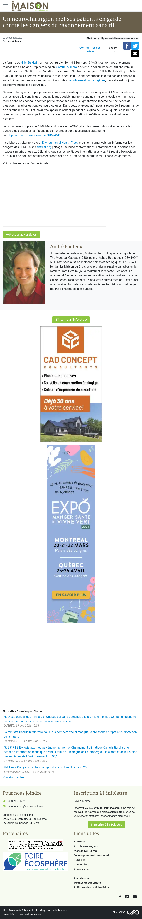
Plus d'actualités (13, 777)
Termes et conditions (88, 882)
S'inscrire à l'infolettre (71, 319)
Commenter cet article (89, 49)
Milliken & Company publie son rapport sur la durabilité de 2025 (45, 767)
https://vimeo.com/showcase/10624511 (34, 135)
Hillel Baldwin (29, 62)
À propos (79, 841)
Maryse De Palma (85, 850)
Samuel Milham (66, 67)
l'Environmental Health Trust (59, 142)
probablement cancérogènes (86, 80)
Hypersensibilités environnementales (119, 38)
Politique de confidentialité (91, 887)
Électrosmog (93, 38)
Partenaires (81, 864)
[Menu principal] (5, 5)
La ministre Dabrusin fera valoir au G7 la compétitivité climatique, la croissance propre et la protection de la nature (70, 734)
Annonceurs (81, 869)
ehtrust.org (44, 147)
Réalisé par (119, 912)
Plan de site (81, 878)
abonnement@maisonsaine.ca (26, 806)
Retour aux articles (21, 234)
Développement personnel (91, 855)
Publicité (79, 860)
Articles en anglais (86, 846)
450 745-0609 (16, 801)
